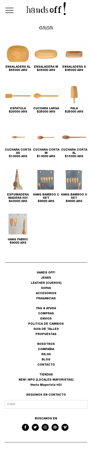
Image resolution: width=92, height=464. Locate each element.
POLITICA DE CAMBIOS (46, 324)
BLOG (46, 359)
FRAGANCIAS (46, 298)
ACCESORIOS (46, 293)
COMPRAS (46, 313)
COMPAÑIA (46, 349)
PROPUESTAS (46, 334)
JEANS (46, 278)
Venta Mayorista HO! (46, 385)
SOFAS (46, 288)
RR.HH (46, 354)
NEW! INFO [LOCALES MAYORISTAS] (46, 379)
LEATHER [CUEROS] (46, 283)
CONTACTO (46, 364)
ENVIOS (46, 318)
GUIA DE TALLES (46, 329)
